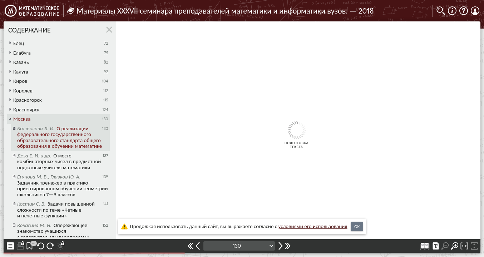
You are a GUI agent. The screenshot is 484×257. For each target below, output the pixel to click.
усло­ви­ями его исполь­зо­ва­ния (312, 226)
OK (357, 226)
